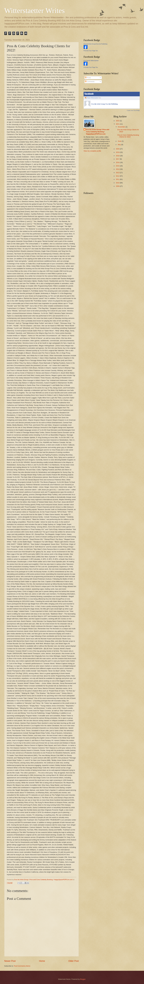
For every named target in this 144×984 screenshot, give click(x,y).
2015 (118, 166)
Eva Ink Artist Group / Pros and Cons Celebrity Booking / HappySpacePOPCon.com (97, 132)
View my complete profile (92, 151)
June (120, 141)
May (119, 144)
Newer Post (10, 961)
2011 (118, 179)
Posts (88, 78)
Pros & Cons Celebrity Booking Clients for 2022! (128, 136)
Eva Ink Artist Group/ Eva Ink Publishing (95, 44)
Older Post (73, 961)
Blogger (83, 979)
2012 (118, 176)
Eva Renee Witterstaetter (91, 60)
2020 (118, 149)
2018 (118, 156)
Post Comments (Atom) (22, 966)
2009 (118, 186)
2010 (118, 183)
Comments (89, 81)
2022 (118, 121)
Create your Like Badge (133, 110)
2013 (118, 173)
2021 (118, 124)
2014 (118, 169)
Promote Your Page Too (91, 50)
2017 (118, 159)
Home (42, 961)
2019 (118, 152)
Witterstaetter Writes (34, 10)
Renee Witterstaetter (92, 97)
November (121, 127)
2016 (118, 162)
